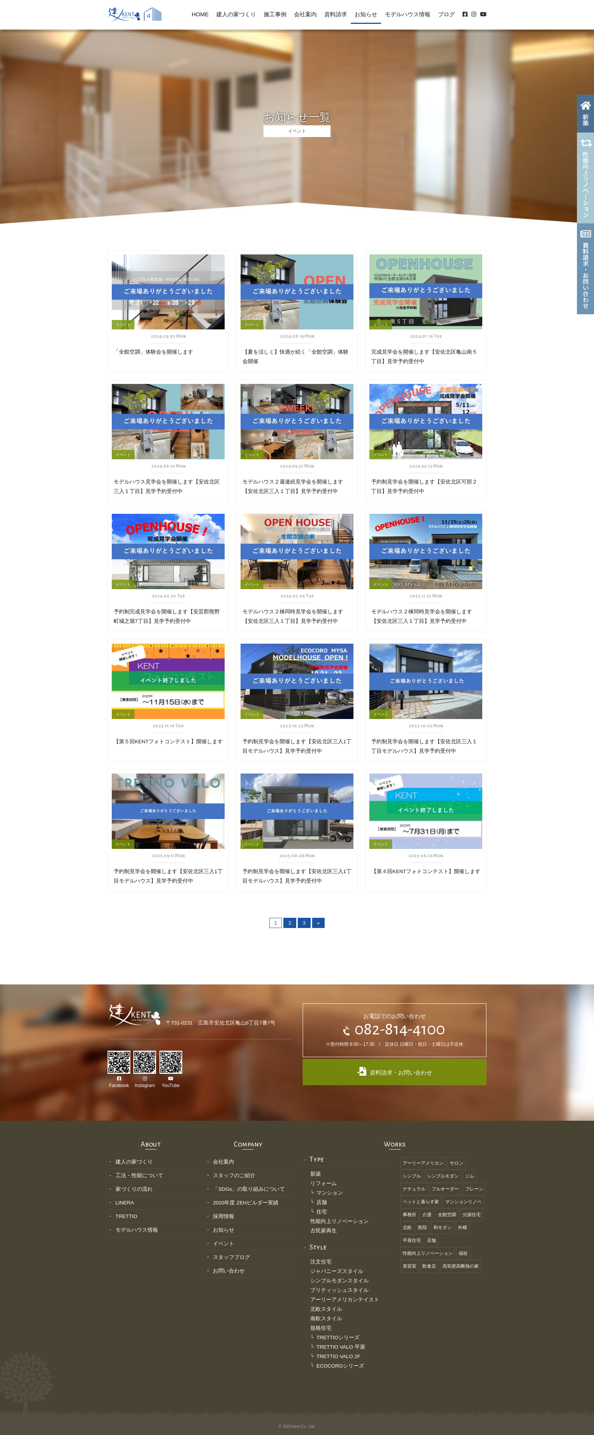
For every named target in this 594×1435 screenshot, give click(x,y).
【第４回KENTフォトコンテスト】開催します (425, 871)
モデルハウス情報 (407, 14)
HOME (200, 14)
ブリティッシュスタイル (339, 1290)
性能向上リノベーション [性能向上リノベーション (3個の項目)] (428, 1253)
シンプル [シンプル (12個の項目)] (412, 1176)
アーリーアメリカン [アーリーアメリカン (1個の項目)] (423, 1163)
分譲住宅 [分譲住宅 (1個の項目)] (472, 1214)
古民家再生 (323, 1231)
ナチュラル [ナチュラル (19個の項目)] (414, 1189)
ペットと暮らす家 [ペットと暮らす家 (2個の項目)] (421, 1201)
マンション (329, 1193)
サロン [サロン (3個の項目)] (456, 1163)
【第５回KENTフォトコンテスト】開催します (168, 741)
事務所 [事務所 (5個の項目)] (409, 1214)
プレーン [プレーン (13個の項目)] (474, 1189)
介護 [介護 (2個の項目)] (426, 1214)
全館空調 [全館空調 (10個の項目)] (447, 1214)
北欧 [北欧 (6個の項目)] (407, 1227)
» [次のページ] (318, 923)
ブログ (446, 14)
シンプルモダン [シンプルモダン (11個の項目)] (443, 1176)
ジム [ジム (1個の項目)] (469, 1176)
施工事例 (275, 14)
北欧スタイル (326, 1309)
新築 (315, 1174)
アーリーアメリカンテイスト (344, 1299)
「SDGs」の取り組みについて (249, 1189)
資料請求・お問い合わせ (394, 1071)
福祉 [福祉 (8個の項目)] (463, 1253)
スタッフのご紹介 (234, 1175)
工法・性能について (139, 1175)
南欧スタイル (326, 1318)
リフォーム (323, 1183)
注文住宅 (320, 1262)
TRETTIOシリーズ (338, 1337)
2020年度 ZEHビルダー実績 (245, 1203)
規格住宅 (320, 1328)
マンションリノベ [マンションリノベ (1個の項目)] (463, 1201)
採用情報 (223, 1216)
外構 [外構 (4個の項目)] (462, 1227)
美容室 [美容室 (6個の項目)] (409, 1266)
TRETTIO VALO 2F (338, 1356)
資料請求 (335, 14)
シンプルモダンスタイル (339, 1281)
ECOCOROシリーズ (340, 1366)
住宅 (321, 1212)
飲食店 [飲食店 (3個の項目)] (429, 1266)
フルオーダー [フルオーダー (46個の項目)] (445, 1189)
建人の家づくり (236, 14)
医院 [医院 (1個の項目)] (422, 1227)
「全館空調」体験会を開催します (153, 352)
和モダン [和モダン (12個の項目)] (442, 1227)
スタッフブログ (231, 1257)
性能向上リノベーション (339, 1221)
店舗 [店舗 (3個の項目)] (431, 1240)
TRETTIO (127, 1216)
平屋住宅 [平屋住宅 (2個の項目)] (412, 1240)
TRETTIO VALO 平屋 (340, 1347)
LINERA (125, 1203)
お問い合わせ (229, 1271)
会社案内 (305, 14)
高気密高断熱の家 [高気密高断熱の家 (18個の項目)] (460, 1266)
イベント (223, 1243)
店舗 (321, 1202)
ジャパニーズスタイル (336, 1271)
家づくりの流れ (134, 1189)
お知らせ (366, 14)
